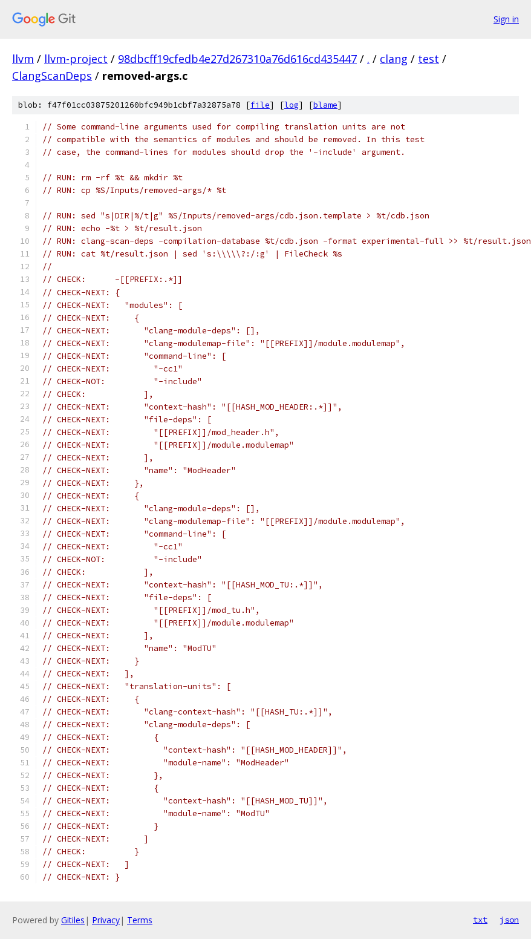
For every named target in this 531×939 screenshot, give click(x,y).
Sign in (506, 19)
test (428, 58)
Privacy (106, 920)
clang (394, 58)
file (260, 105)
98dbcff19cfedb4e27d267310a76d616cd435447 (237, 58)
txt (480, 919)
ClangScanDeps (52, 75)
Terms (139, 920)
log (291, 105)
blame (325, 105)
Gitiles (73, 920)
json (509, 919)
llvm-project (76, 58)
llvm (23, 58)
